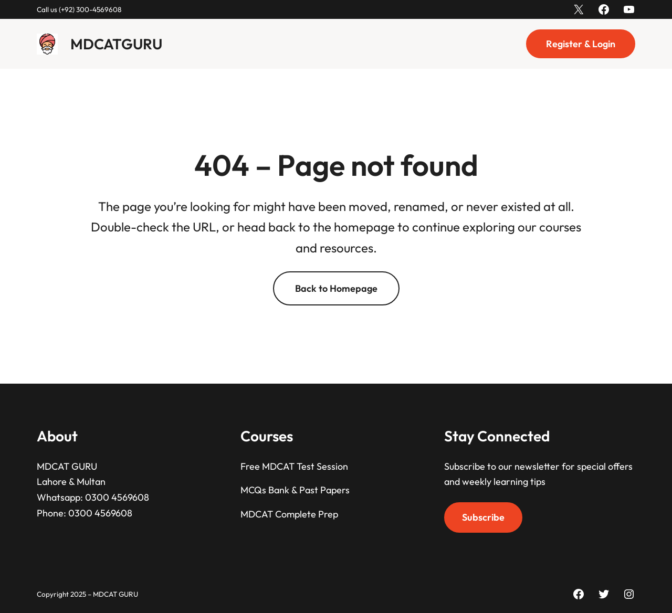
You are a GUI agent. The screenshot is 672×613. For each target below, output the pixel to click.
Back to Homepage (336, 288)
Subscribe (483, 517)
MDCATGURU (116, 44)
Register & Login (580, 44)
